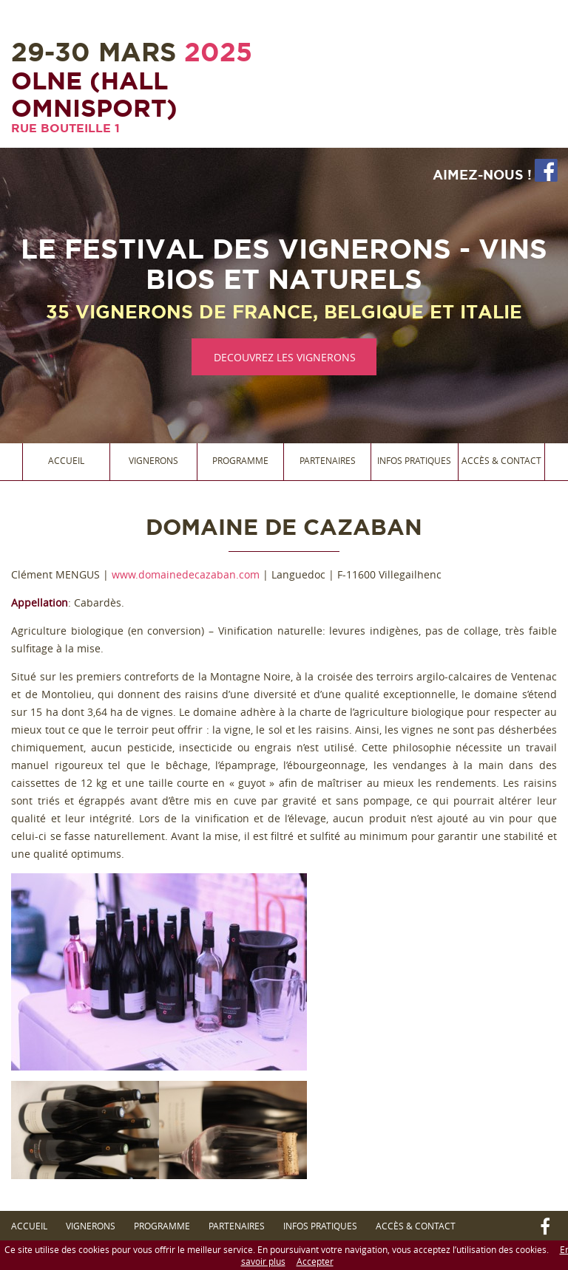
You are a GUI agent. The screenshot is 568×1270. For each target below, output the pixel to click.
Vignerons (153, 460)
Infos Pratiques (414, 460)
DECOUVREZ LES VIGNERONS (285, 357)
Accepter (315, 1261)
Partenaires (328, 460)
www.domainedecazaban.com (186, 574)
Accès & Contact (501, 460)
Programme (240, 460)
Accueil (66, 460)
